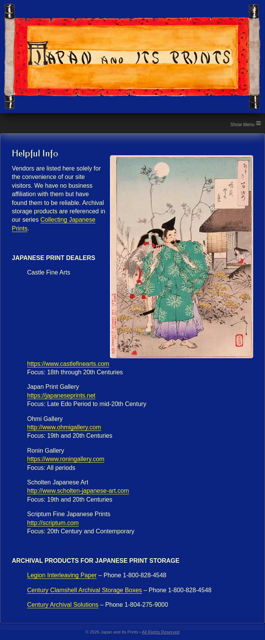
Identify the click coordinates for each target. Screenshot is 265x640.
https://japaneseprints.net (61, 395)
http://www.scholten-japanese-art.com (78, 490)
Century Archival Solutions (63, 604)
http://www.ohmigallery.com (64, 427)
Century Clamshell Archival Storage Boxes (84, 590)
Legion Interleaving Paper (62, 575)
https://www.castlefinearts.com (68, 364)
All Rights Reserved (160, 632)
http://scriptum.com (53, 523)
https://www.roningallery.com (65, 459)
